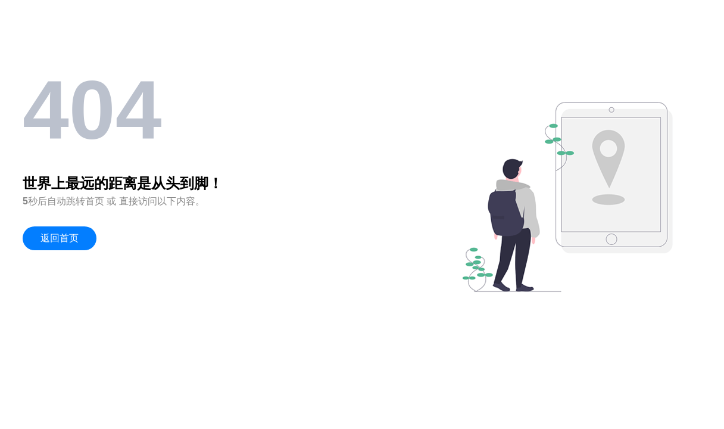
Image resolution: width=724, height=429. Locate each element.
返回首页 (59, 238)
